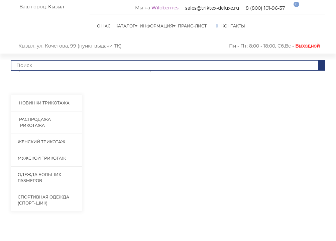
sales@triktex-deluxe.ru (212, 8)
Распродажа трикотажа (34, 122)
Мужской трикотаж (42, 158)
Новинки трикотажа (44, 102)
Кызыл (56, 7)
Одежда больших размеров (39, 177)
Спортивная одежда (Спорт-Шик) (43, 200)
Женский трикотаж (41, 141)
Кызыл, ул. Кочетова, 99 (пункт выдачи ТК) (70, 46)
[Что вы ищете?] (165, 65)
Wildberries (165, 8)
